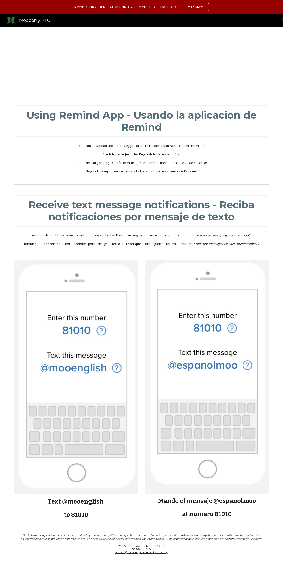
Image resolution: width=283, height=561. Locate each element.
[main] (141, 61)
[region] (141, 7)
